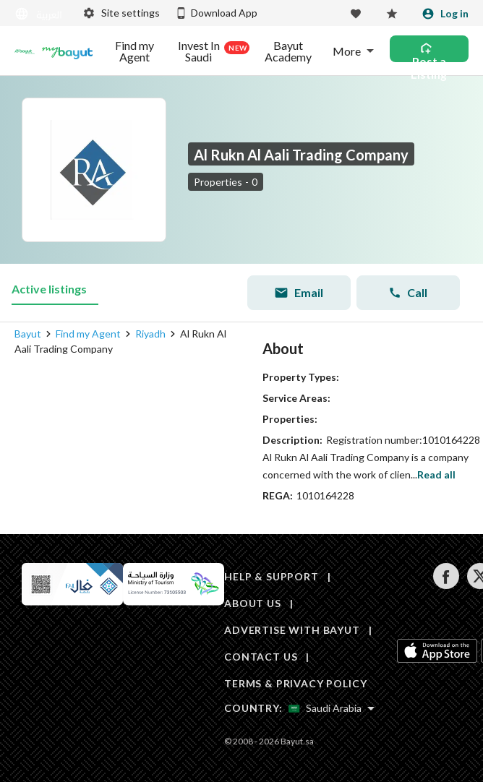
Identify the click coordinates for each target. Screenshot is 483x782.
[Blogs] (67, 51)
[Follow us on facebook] (445, 585)
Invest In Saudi (211, 51)
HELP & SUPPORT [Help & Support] (271, 576)
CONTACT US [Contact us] (260, 656)
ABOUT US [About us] (252, 603)
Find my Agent (134, 51)
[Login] (445, 14)
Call (407, 292)
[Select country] (331, 708)
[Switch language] (39, 14)
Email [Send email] (298, 292)
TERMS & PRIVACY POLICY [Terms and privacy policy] (295, 683)
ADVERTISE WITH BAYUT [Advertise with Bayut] (292, 630)
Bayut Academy (288, 51)
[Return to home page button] (24, 51)
